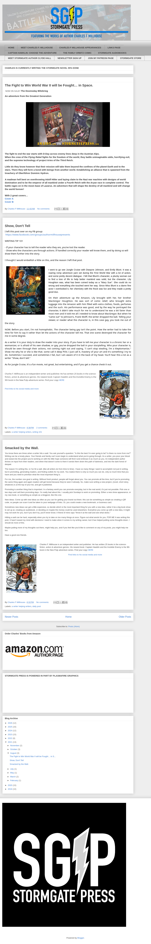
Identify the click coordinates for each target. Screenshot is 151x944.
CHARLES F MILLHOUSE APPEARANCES (80, 47)
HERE (62, 380)
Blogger (80, 938)
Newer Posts (11, 616)
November (15, 745)
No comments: (43, 209)
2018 (10, 789)
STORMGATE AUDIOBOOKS (112, 53)
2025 (10, 727)
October (14, 749)
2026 (10, 723)
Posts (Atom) (74, 626)
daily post (36, 606)
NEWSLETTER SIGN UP (69, 58)
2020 (10, 785)
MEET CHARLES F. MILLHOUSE (37, 47)
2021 (10, 742)
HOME (11, 47)
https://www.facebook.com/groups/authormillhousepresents (37, 234)
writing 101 (37, 432)
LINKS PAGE (114, 47)
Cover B (9, 202)
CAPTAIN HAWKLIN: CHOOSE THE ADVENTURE (32, 53)
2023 (10, 734)
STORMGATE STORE (130, 58)
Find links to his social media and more (22, 389)
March (13, 777)
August (13, 753)
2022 (10, 738)
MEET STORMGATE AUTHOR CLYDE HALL (29, 58)
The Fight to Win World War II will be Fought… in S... (33, 756)
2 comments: (42, 428)
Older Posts (125, 616)
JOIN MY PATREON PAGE (101, 58)
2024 (10, 730)
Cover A (9, 198)
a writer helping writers (21, 432)
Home (68, 616)
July (12, 769)
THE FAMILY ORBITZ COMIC (77, 53)
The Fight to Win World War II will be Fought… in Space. (49, 85)
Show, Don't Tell (17, 226)
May (12, 773)
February (14, 780)
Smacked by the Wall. (22, 448)
